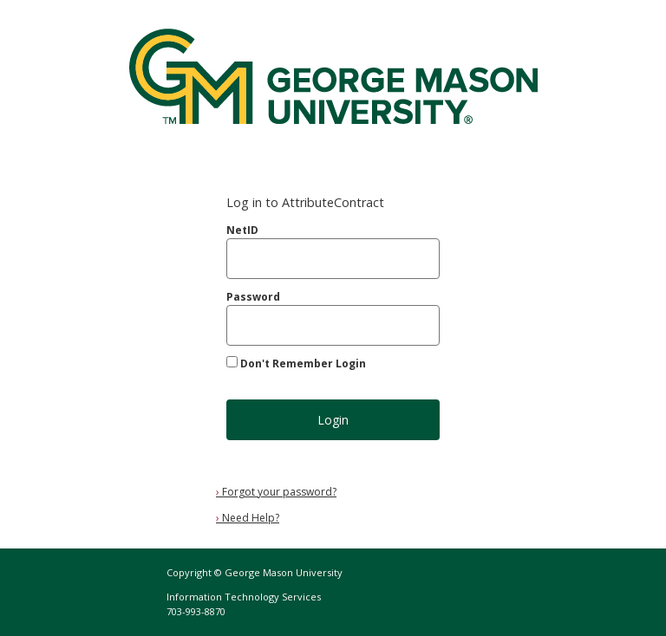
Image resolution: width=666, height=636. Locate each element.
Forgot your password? (276, 491)
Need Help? (247, 517)
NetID (242, 230)
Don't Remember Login (303, 363)
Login (333, 420)
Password (253, 296)
